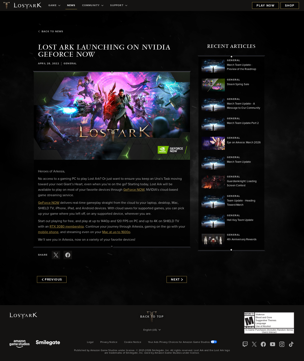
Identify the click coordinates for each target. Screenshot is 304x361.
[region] (231, 153)
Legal (90, 342)
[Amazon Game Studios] (20, 344)
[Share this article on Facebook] (68, 255)
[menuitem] (54, 5)
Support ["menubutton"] (118, 5)
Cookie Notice (132, 342)
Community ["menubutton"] (93, 5)
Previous (52, 279)
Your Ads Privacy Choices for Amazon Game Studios (182, 342)
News (71, 5)
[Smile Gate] (48, 344)
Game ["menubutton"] (54, 5)
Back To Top (152, 317)
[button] (112, 116)
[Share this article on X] (56, 255)
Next (177, 279)
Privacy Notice (108, 342)
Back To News (50, 31)
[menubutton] (152, 330)
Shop (289, 5)
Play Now (265, 5)
